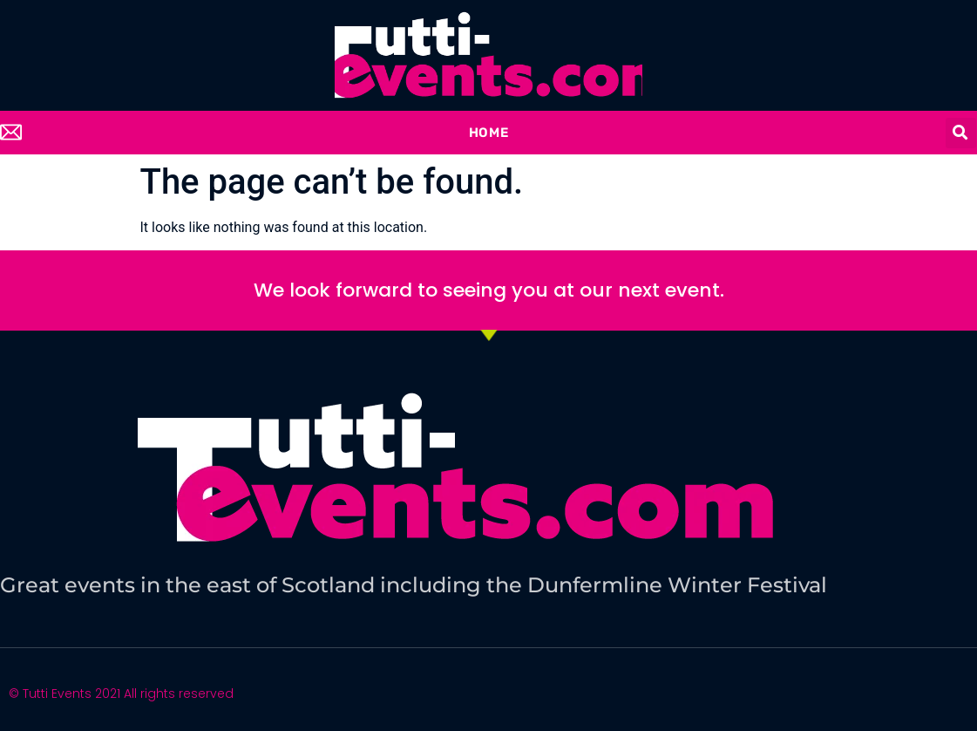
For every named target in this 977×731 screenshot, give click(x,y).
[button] (961, 133)
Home (489, 132)
